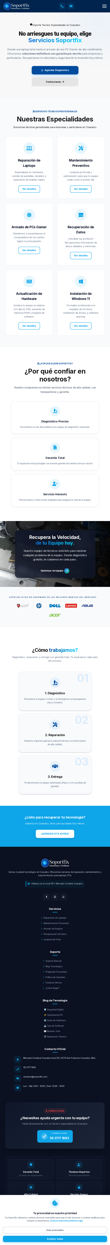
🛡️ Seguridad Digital (53, 1009)
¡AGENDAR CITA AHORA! (55, 833)
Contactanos (55, 81)
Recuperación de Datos (53, 934)
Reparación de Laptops (53, 918)
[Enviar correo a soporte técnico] (71, 6)
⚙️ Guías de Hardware (55, 1020)
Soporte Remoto (52, 961)
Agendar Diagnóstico (55, 70)
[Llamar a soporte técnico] (62, 6)
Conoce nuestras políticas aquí (66, 1220)
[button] (104, 6)
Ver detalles (29, 188)
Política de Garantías (54, 977)
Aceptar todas (55, 1239)
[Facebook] (46, 896)
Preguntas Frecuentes (55, 972)
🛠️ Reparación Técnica (55, 1036)
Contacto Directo (52, 982)
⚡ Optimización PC (53, 1015)
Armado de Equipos (52, 928)
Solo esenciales (55, 1230)
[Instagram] (55, 896)
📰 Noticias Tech (52, 1031)
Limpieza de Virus (51, 939)
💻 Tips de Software (54, 1026)
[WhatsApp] (63, 896)
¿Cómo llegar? (51, 988)
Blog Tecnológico (53, 966)
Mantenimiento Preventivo (55, 923)
